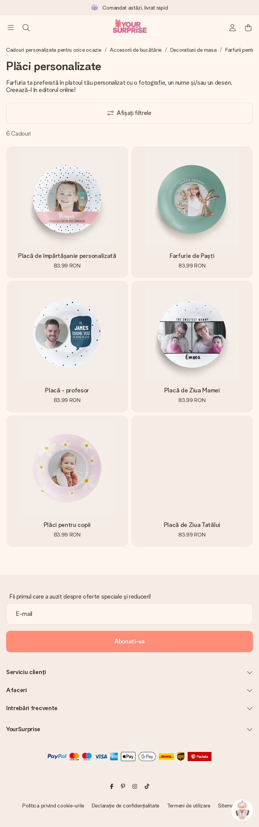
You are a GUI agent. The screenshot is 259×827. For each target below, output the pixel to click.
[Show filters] (129, 113)
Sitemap (227, 805)
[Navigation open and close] (10, 27)
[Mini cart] (248, 27)
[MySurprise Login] (233, 27)
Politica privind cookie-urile (53, 805)
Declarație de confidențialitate (125, 805)
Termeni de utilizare (188, 805)
